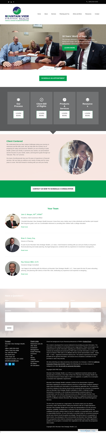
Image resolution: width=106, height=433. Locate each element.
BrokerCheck (87, 341)
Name (7, 300)
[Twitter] (8, 2)
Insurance (34, 353)
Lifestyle (33, 359)
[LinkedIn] (11, 2)
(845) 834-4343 (92, 1)
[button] (46, 14)
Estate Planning (35, 351)
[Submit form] (9, 328)
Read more (24, 227)
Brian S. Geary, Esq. (28, 238)
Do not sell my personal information (69, 366)
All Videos (34, 363)
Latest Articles (35, 361)
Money (33, 357)
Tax (32, 355)
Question (8, 311)
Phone (73, 300)
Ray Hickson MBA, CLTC (30, 262)
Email (40, 300)
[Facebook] (13, 2)
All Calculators (35, 365)
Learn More (69, 48)
